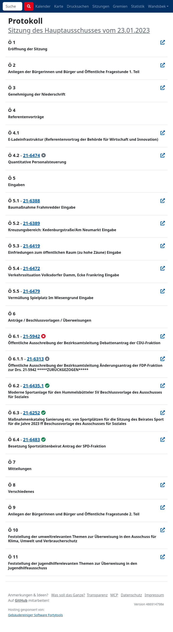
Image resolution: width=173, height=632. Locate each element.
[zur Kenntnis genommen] (43, 155)
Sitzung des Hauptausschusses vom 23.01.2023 (79, 30)
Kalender (42, 6)
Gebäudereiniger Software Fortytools (35, 615)
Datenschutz (131, 595)
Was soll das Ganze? (68, 595)
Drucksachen (78, 6)
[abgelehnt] (43, 336)
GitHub (21, 600)
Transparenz (97, 595)
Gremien (120, 6)
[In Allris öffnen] (162, 42)
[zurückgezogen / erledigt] (47, 359)
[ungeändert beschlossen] (47, 386)
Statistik (138, 6)
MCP (114, 595)
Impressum (154, 595)
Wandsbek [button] (157, 6)
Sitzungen (100, 6)
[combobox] (12, 6)
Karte (58, 6)
